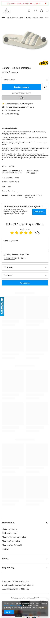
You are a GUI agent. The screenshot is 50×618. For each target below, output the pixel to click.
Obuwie (21, 17)
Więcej (33, 173)
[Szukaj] (29, 10)
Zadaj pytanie (39, 212)
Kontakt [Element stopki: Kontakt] (5, 549)
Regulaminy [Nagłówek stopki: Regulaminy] (8, 567)
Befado (28, 17)
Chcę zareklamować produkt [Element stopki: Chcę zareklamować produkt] (14, 537)
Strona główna (11, 17)
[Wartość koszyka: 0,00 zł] (41, 10)
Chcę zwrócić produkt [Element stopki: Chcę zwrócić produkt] (11, 541)
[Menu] (47, 10)
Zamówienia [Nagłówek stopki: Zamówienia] (8, 522)
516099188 (6, 581)
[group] (25, 39)
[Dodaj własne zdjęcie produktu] (20, 258)
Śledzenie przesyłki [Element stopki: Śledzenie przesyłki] (10, 533)
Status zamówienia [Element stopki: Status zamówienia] (10, 529)
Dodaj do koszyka (21, 87)
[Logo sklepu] (6, 10)
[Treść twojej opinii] (25, 244)
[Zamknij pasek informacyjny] (45, 3)
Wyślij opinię (25, 283)
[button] (6, 39)
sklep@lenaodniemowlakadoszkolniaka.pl (17, 585)
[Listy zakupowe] (35, 10)
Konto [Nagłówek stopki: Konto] (5, 558)
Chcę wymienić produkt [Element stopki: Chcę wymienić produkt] (12, 545)
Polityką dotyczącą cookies (13, 605)
